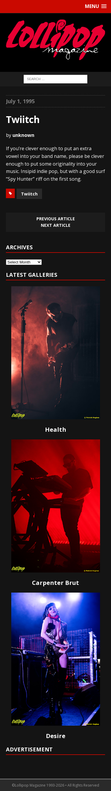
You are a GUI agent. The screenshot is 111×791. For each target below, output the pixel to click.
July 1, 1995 (20, 101)
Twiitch (29, 194)
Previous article (55, 218)
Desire (55, 736)
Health (55, 429)
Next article (55, 225)
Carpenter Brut (55, 583)
